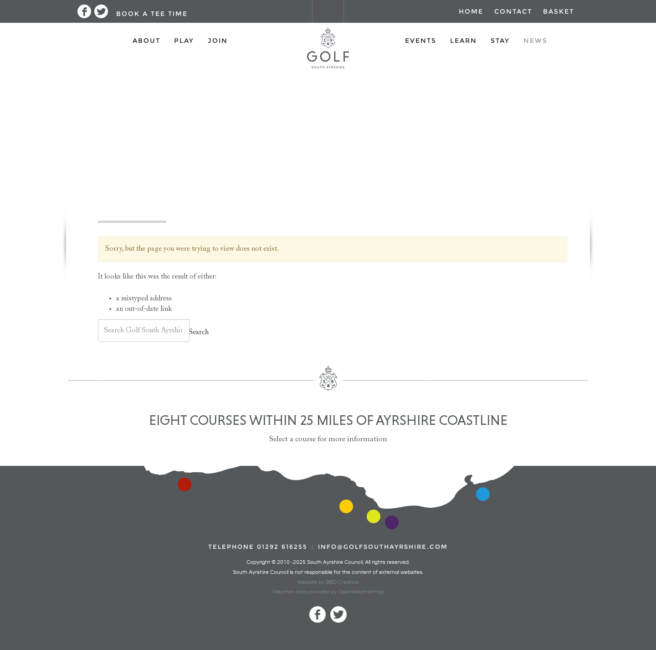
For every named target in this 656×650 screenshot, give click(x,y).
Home (471, 11)
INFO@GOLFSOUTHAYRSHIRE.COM (383, 546)
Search (199, 332)
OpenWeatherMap (361, 592)
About (146, 40)
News (535, 40)
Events (420, 40)
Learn (463, 40)
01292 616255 (282, 546)
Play (184, 40)
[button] (151, 11)
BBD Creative (342, 582)
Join (218, 40)
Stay (500, 40)
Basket (558, 11)
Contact (513, 11)
